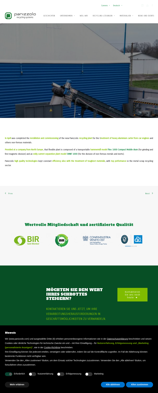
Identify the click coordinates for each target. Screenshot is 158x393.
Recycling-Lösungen (104, 16)
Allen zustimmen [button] (139, 384)
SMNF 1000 (72, 140)
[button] (142, 6)
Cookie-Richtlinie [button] (52, 347)
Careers (105, 5)
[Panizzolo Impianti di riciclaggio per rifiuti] (20, 15)
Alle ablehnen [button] (113, 384)
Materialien (126, 16)
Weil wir (84, 16)
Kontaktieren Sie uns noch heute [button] (133, 281)
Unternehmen (67, 16)
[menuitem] (106, 4)
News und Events (146, 16)
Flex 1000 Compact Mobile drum (123, 135)
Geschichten (49, 16)
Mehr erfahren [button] (17, 384)
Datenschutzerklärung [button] (117, 339)
